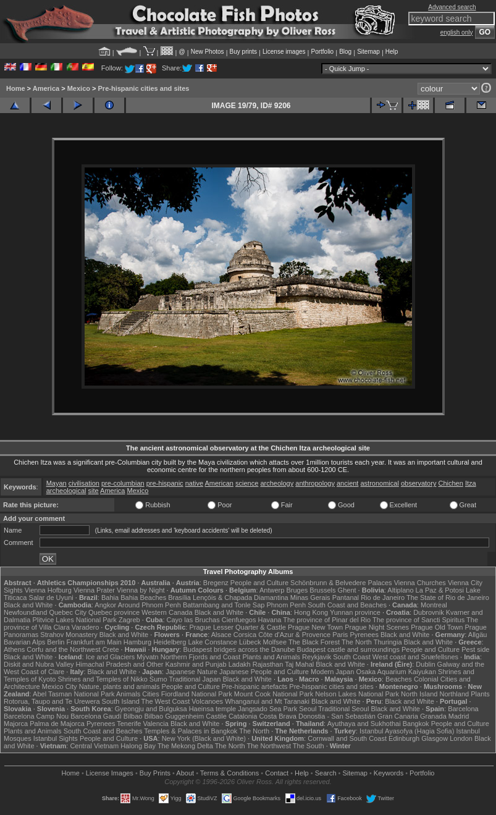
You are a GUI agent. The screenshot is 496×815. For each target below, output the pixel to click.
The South (308, 746)
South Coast (352, 657)
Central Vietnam (94, 746)
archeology (276, 483)
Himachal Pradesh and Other (120, 664)
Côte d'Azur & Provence (294, 634)
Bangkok (416, 723)
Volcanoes (207, 701)
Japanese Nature (191, 671)
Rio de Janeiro (383, 597)
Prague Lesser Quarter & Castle (237, 627)
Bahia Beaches (143, 597)
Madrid (458, 716)
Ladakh (240, 664)
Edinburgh (404, 738)
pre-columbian (123, 483)
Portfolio (322, 51)
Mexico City (59, 686)
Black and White (28, 605)
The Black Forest (314, 642)
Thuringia (388, 642)
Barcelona (463, 708)
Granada (433, 716)
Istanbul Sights (55, 738)
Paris (340, 634)
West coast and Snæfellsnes (415, 657)
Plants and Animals (271, 657)
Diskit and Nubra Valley (39, 664)
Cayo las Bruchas (193, 619)
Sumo (158, 679)
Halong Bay (138, 746)
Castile (216, 716)
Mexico (78, 88)
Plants (480, 694)
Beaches (398, 679)
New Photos (207, 51)
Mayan (56, 483)
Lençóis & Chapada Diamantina (240, 597)
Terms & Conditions (229, 773)
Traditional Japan (195, 679)
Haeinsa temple (212, 708)
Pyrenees (364, 634)
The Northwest (268, 746)
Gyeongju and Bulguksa (151, 708)
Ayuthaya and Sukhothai (364, 723)
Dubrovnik (428, 612)
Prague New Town (315, 627)
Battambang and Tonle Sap (224, 605)
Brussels (322, 590)
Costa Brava (277, 716)
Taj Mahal (299, 664)
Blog (345, 51)
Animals (128, 694)
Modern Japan (332, 671)
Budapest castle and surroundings (348, 649)
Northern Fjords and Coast (201, 657)
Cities (150, 694)
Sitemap (368, 51)
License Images (109, 773)
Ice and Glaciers (110, 657)
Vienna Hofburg (48, 590)
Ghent (347, 590)
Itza (470, 483)
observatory (418, 483)
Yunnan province (355, 612)
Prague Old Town (437, 627)
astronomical (380, 483)
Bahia (110, 597)
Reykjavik (316, 657)
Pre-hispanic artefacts (254, 686)
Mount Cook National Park (273, 694)
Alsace (221, 634)
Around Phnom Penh (149, 605)
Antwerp (271, 590)
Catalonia (243, 716)
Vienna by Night (140, 590)
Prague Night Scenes (377, 627)
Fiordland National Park (196, 694)
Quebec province (114, 612)
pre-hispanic (164, 483)
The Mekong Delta (185, 746)
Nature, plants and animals (119, 686)
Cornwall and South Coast (347, 738)
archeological (66, 490)
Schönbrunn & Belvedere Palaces (341, 582)
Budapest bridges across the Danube (239, 649)
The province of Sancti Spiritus (418, 619)
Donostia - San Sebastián (337, 716)
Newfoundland (25, 612)
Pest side (475, 649)
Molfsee (275, 642)
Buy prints (243, 51)
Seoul (307, 708)
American (219, 483)
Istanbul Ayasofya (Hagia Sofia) (406, 731)
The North (357, 642)
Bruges (297, 590)
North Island (419, 694)
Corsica (244, 634)
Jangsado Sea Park (267, 708)
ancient (347, 483)
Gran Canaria (397, 716)
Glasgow (434, 738)
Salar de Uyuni (51, 597)
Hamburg (137, 642)
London (461, 738)
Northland (454, 694)
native (194, 483)
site (93, 490)
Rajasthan (268, 664)
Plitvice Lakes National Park (74, 619)
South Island (121, 701)
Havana (270, 619)
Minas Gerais (310, 597)
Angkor (105, 605)
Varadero (85, 627)
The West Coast (165, 701)
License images (284, 51)
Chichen (450, 483)
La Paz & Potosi (440, 590)
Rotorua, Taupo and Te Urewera (52, 701)
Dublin (425, 664)
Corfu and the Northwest (63, 649)
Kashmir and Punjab (196, 664)
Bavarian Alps (24, 642)
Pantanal (345, 597)
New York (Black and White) (204, 738)
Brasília (179, 597)
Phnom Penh (286, 605)
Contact (276, 773)
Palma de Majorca (57, 723)
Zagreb (129, 619)
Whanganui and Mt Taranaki (267, 701)
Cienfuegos (239, 619)
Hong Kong (311, 612)
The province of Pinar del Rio (327, 619)
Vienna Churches (420, 582)
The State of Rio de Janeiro (447, 597)
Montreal (434, 605)
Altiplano (400, 590)
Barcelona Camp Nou (36, 716)
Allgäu (477, 634)
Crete (111, 649)
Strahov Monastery (68, 634)
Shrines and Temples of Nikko (102, 679)
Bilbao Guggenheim (174, 716)
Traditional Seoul (343, 708)
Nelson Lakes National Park (357, 694)
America (46, 88)
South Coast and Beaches (347, 605)
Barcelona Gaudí (96, 716)
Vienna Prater (94, 590)
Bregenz (216, 582)
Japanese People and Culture (264, 671)
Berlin (55, 642)
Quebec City (67, 612)
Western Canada (166, 612)
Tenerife (129, 723)
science (246, 483)
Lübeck (250, 642)
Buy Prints (155, 773)
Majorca (16, 723)
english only (456, 32)
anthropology (315, 483)
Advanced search (452, 7)
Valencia (155, 723)
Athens (14, 649)
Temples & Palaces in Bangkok (190, 731)
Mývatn (147, 657)
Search (326, 773)
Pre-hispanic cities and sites (144, 88)
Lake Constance (212, 642)
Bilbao (133, 716)
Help (391, 51)
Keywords (388, 773)
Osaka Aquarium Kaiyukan (396, 671)
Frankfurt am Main (94, 642)
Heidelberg (169, 642)
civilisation (84, 483)
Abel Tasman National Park (73, 694)
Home (15, 88)
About (185, 773)
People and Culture (259, 582)
